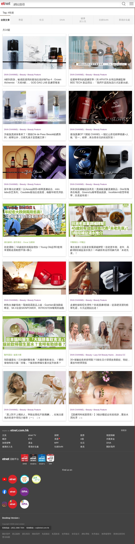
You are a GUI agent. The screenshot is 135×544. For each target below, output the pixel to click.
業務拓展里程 (119, 534)
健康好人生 (7, 446)
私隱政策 (56, 534)
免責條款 (46, 534)
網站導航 (85, 534)
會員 (82, 446)
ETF (30, 439)
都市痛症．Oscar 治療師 (24, 242)
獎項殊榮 (6, 537)
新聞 (56, 435)
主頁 (4, 435)
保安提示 (75, 534)
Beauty (23, 75)
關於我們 (110, 446)
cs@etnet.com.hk (42, 528)
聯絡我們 (36, 534)
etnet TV (32, 435)
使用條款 (66, 534)
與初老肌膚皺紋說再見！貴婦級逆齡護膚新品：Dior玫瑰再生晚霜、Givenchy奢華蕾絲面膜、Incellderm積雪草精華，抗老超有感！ (99, 192)
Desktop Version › (11, 518)
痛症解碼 (8, 242)
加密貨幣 (6, 443)
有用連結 (95, 534)
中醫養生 (74, 242)
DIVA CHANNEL (11, 75)
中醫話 (82, 242)
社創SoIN (58, 446)
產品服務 (16, 534)
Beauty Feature (34, 75)
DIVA (108, 443)
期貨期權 (110, 435)
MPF (56, 443)
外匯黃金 (110, 439)
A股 (82, 439)
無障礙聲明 (106, 534)
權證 (4, 439)
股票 (82, 435)
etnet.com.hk (19, 430)
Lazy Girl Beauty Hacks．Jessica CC (109, 355)
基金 (30, 443)
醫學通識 (8, 355)
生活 (82, 443)
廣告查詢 (26, 534)
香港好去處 (33, 446)
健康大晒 (17, 355)
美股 (57, 439)
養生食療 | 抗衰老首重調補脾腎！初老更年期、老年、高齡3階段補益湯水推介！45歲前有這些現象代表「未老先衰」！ (99, 250)
